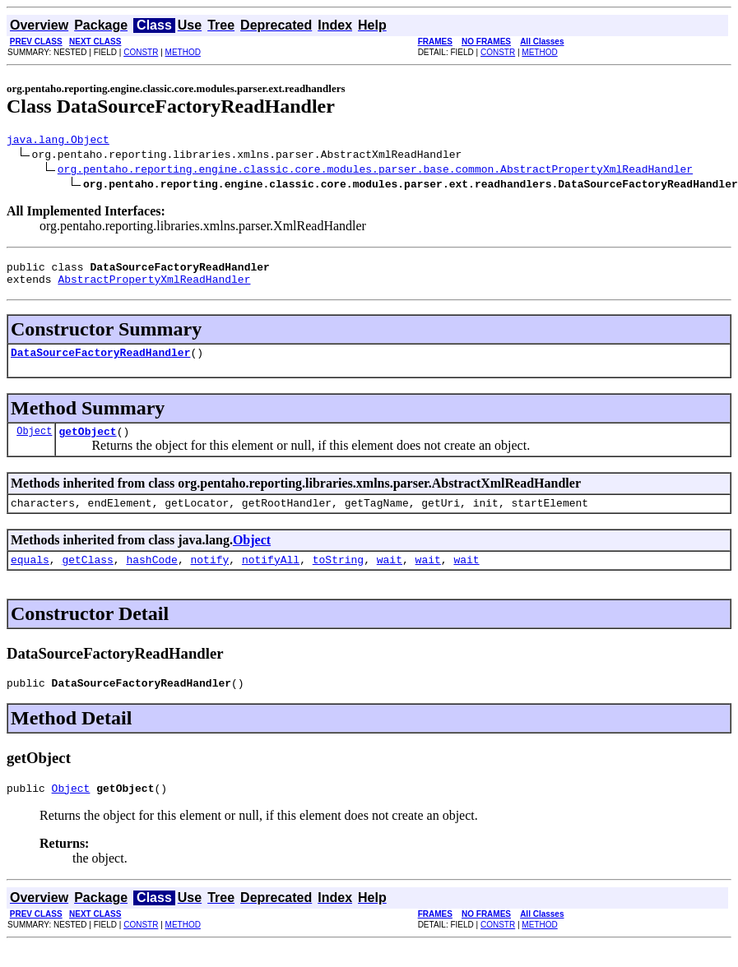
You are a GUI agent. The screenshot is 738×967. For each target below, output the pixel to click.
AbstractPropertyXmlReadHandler (154, 286)
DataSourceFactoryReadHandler (100, 361)
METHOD (183, 52)
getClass (87, 576)
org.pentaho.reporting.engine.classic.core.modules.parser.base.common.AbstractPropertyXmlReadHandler (375, 171)
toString (338, 576)
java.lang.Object (58, 141)
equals (30, 576)
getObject (87, 443)
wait (389, 576)
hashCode (151, 576)
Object (34, 443)
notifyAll (270, 576)
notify (209, 576)
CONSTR (140, 52)
